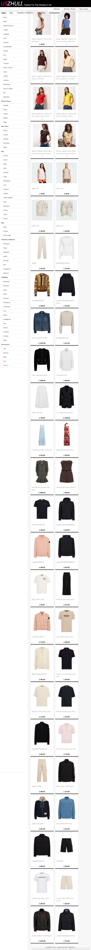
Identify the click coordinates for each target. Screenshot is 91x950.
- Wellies (5, 118)
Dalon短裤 (59, 861)
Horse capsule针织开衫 (39, 375)
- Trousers (6, 63)
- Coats (5, 72)
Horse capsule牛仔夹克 (39, 338)
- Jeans (5, 59)
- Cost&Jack (6, 306)
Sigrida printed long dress (64, 450)
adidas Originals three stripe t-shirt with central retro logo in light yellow (66, 153)
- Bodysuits (6, 281)
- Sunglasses (7, 269)
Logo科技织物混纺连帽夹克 (65, 562)
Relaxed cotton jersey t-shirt (41, 711)
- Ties (4, 361)
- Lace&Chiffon (7, 46)
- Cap (4, 348)
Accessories (54, 13)
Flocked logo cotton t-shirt (40, 898)
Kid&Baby (41, 13)
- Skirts (5, 21)
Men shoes (84, 9)
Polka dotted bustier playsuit (65, 487)
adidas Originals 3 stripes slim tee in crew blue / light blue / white (66, 41)
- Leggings (6, 34)
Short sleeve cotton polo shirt (66, 749)
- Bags (5, 227)
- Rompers (6, 285)
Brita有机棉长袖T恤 (62, 263)
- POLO (5, 160)
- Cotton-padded (8, 197)
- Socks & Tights (8, 88)
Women (57, 9)
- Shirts (5, 164)
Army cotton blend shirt (64, 824)
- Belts (4, 357)
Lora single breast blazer (64, 413)
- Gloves (5, 365)
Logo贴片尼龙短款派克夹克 (65, 936)
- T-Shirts (5, 30)
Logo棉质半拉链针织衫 (39, 749)
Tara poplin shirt (61, 375)
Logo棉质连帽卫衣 (38, 562)
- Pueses (5, 231)
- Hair (4, 264)
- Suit (4, 55)
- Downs (5, 218)
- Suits (4, 202)
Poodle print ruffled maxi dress (42, 450)
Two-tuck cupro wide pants (65, 599)
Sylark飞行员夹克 (37, 824)
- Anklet (5, 256)
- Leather (5, 76)
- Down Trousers (8, 67)
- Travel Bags (7, 235)
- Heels (5, 109)
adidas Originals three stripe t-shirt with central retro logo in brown (42, 153)
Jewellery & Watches (25, 13)
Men (3, 13)
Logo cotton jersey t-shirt (64, 637)
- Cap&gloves (7, 319)
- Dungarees (6, 302)
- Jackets (5, 51)
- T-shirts (5, 155)
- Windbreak (6, 84)
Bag (11, 13)
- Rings (5, 248)
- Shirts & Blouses (8, 25)
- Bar (4, 93)
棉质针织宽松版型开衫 (39, 674)
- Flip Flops (6, 143)
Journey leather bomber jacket (42, 936)
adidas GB (35, 188)
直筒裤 (34, 263)
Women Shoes (70, 9)
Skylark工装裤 (36, 786)
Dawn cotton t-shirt (38, 599)
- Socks (5, 315)
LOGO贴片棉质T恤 (38, 525)
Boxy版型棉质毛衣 (38, 300)
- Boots (5, 122)
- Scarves (5, 353)
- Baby (5, 340)
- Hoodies (6, 42)
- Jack (4, 168)
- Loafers (5, 114)
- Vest (4, 38)
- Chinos (5, 210)
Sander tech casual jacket (65, 786)
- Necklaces (6, 244)
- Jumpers (6, 80)
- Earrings (6, 260)
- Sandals (5, 105)
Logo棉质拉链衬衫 (38, 861)
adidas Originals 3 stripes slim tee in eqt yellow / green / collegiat (66, 116)
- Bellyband (6, 97)
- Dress (5, 17)
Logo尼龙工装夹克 (38, 637)
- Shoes (5, 130)
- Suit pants (6, 206)
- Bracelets (6, 252)
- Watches (6, 273)
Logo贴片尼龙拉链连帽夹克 (65, 525)
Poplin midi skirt (37, 413)
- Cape (5, 290)
